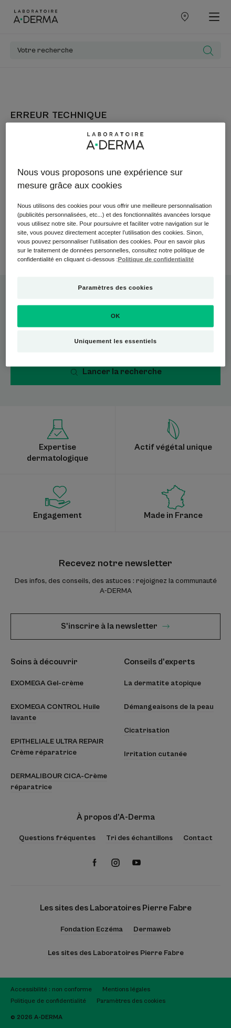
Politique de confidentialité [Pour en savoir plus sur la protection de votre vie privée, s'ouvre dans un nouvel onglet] (156, 259)
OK (115, 316)
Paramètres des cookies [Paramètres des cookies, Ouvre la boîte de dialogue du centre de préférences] (115, 287)
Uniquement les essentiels (115, 341)
